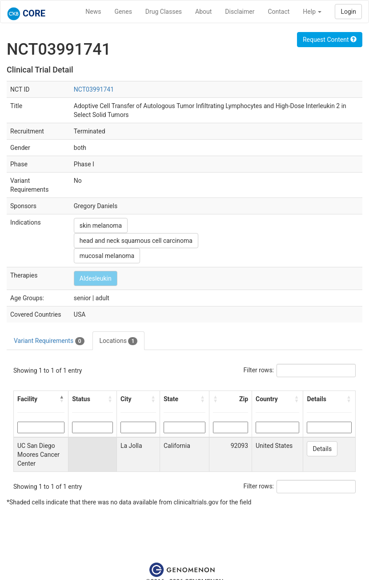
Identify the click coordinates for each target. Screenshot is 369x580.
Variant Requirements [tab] (49, 341)
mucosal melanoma (107, 255)
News (93, 11)
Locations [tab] (119, 341)
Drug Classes (163, 11)
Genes (123, 11)
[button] (61, 399)
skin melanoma (101, 225)
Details (322, 448)
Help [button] (312, 11)
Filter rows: (259, 370)
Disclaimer (239, 11)
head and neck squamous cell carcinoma (136, 240)
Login (348, 11)
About (203, 11)
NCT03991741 (94, 89)
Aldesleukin (96, 278)
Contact (278, 11)
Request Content (330, 39)
